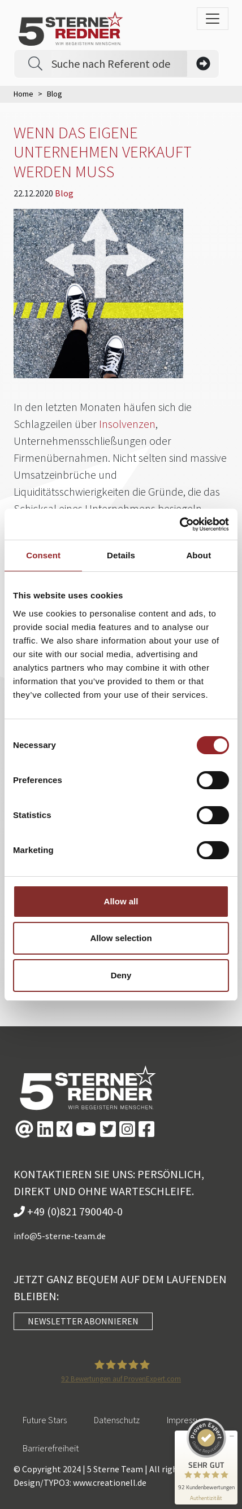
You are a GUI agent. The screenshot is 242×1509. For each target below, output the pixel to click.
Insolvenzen (127, 424)
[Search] (119, 64)
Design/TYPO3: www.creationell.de (80, 1482)
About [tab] (198, 555)
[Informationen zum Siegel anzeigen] (206, 1497)
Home (23, 94)
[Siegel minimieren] (231, 1436)
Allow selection (121, 938)
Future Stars (45, 1419)
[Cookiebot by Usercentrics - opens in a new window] (179, 524)
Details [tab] (121, 555)
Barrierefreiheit (51, 1448)
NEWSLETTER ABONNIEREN (83, 1321)
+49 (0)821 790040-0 (68, 1211)
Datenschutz (117, 1419)
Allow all (121, 901)
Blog (64, 193)
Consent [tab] (43, 555)
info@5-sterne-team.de (60, 1235)
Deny (121, 975)
